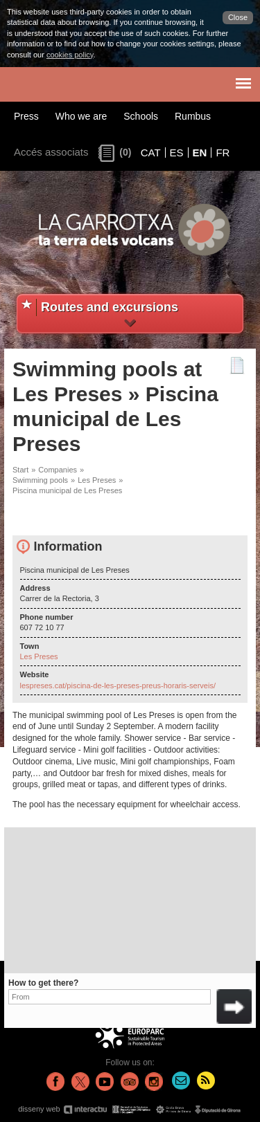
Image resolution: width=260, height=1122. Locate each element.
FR (222, 152)
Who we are (81, 116)
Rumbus (193, 116)
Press (26, 116)
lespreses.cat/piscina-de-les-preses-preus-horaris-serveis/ (118, 685)
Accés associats (51, 152)
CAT (151, 152)
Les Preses (97, 480)
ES (177, 152)
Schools (140, 116)
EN (200, 152)
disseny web (130, 1109)
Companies (57, 470)
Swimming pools (40, 480)
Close (238, 17)
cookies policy (70, 54)
